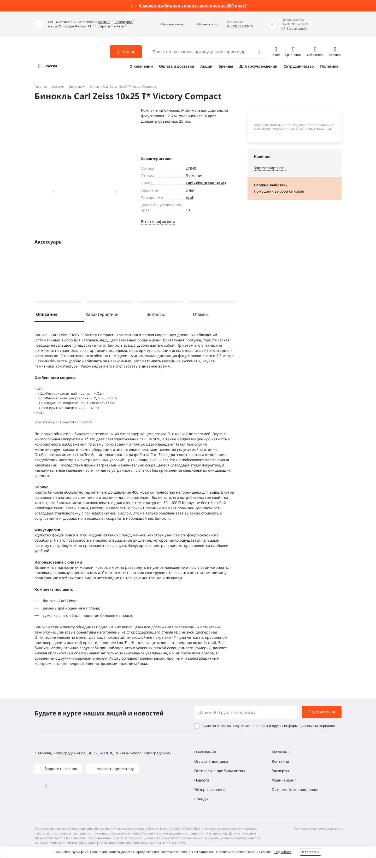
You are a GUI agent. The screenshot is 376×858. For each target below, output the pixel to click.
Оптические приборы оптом (219, 770)
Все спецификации (158, 221)
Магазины (281, 751)
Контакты (280, 761)
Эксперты (280, 770)
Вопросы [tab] (155, 315)
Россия (50, 65)
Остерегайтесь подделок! (295, 789)
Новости (201, 780)
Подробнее (283, 852)
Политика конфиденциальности (317, 828)
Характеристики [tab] (102, 315)
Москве (104, 22)
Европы (104, 26)
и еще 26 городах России (67, 26)
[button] (166, 24)
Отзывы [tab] (201, 315)
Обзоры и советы (210, 789)
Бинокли (75, 86)
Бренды (226, 66)
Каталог (58, 86)
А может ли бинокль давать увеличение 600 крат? (193, 6)
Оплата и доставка (176, 66)
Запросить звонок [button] (60, 768)
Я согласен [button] (310, 852)
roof (189, 197)
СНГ (91, 26)
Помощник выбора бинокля (279, 191)
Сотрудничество (299, 66)
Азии (120, 26)
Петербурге (123, 22)
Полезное (329, 66)
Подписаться (321, 712)
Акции (206, 66)
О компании (141, 66)
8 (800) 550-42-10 (240, 26)
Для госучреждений (258, 66)
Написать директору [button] (115, 768)
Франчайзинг (284, 780)
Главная (40, 86)
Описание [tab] (46, 315)
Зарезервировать (270, 167)
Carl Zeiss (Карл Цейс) (206, 182)
